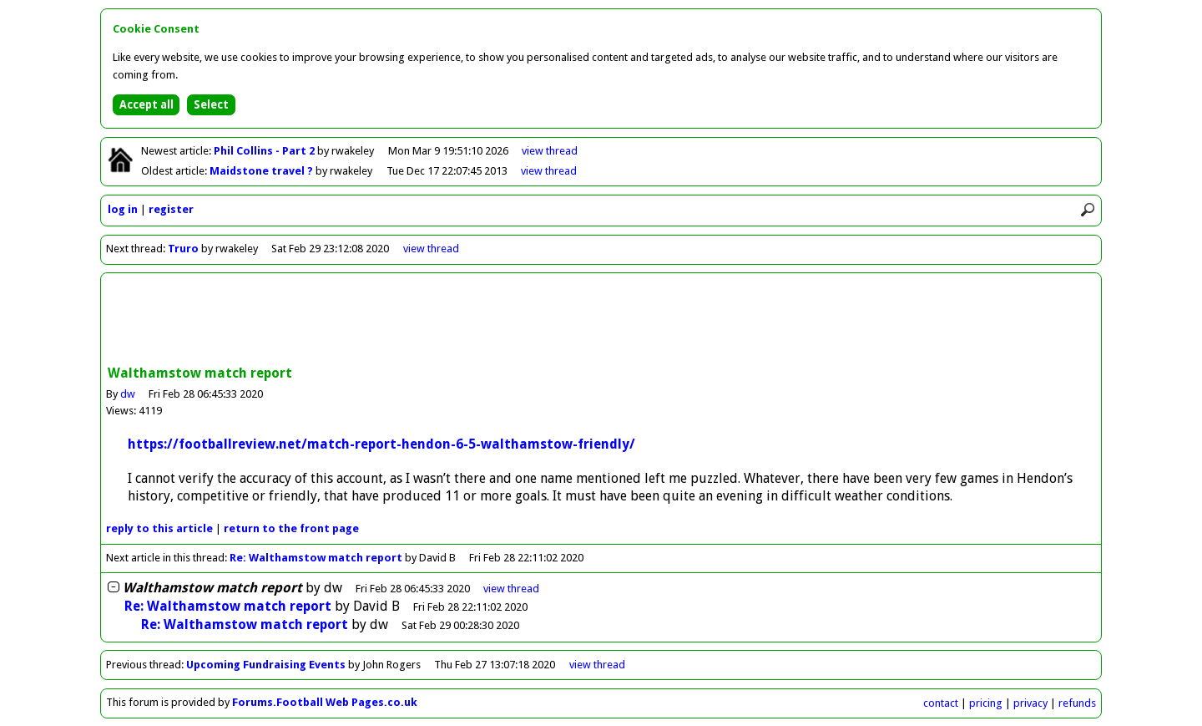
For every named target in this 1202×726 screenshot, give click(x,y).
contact (940, 703)
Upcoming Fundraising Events (266, 664)
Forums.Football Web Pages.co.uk (324, 702)
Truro (183, 248)
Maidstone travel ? (263, 171)
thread (511, 588)
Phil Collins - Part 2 (265, 151)
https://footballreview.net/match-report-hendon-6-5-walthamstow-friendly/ (381, 444)
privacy (1030, 703)
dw (127, 394)
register (171, 209)
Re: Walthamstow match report (316, 557)
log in (123, 209)
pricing (986, 703)
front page (291, 528)
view (550, 151)
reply (159, 528)
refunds (1077, 703)
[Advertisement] (601, 320)
